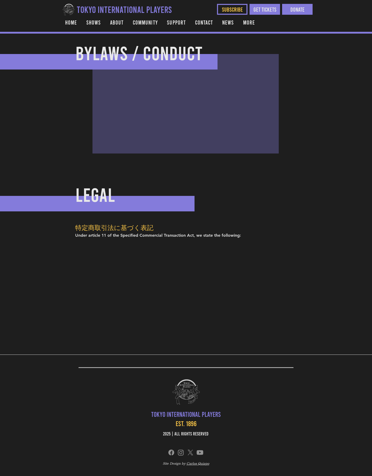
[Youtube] (200, 452)
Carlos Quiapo (198, 463)
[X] (190, 452)
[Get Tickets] (265, 9)
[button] (145, 22)
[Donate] (297, 9)
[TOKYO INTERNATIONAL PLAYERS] (124, 9)
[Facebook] (171, 452)
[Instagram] (181, 452)
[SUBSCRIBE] (232, 9)
